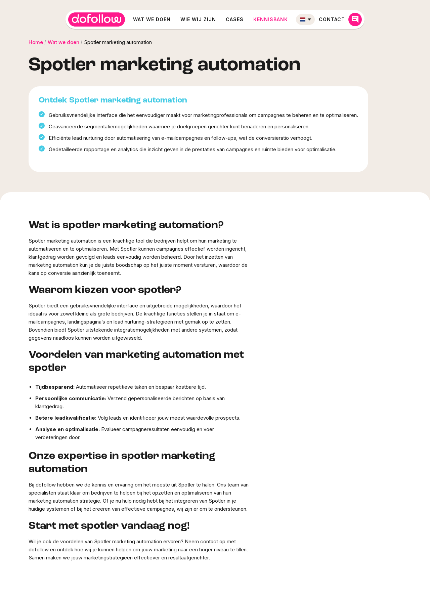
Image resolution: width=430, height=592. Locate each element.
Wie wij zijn (198, 19)
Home (36, 42)
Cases (235, 19)
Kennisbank (270, 19)
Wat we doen (152, 19)
